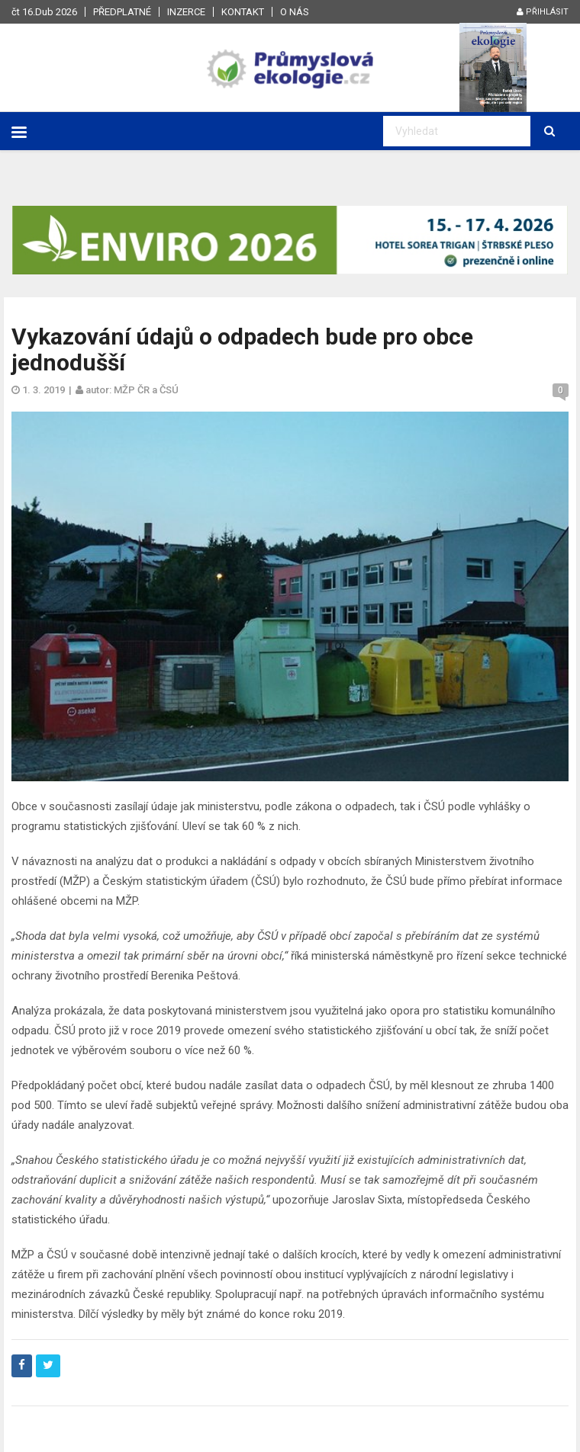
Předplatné (122, 12)
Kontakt (242, 12)
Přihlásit (543, 12)
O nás (294, 12)
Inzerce (186, 12)
